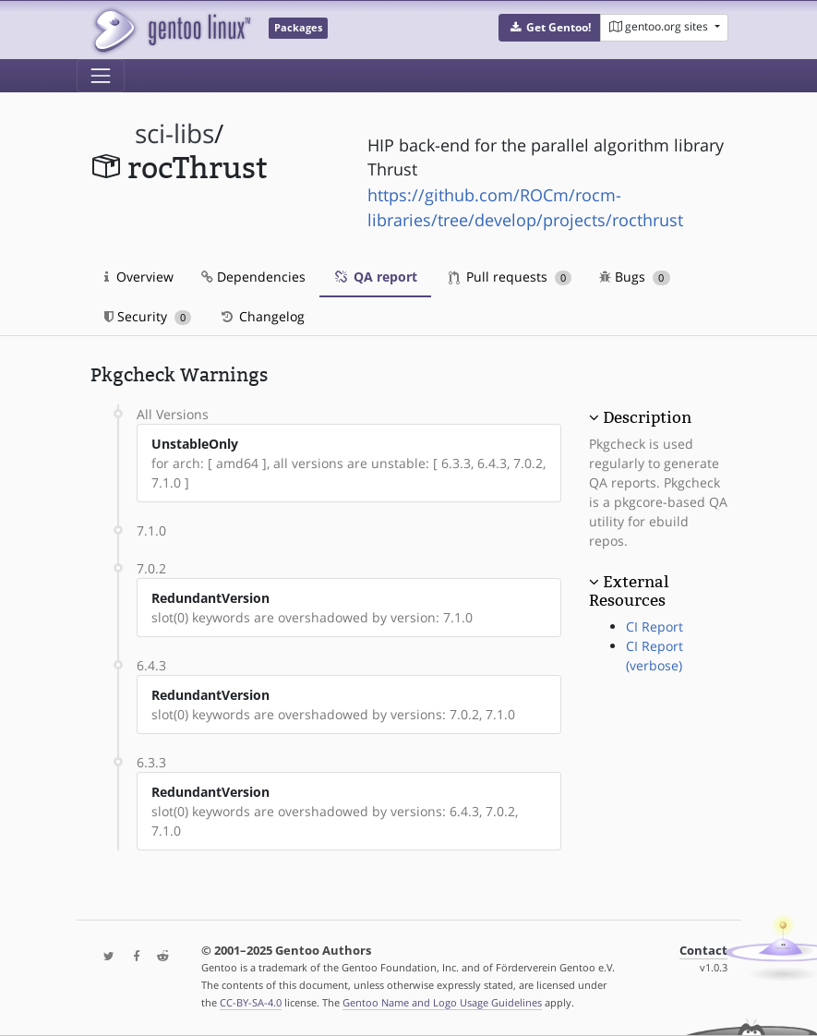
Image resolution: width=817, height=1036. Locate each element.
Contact (703, 950)
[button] (550, 28)
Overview (139, 276)
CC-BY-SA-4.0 (251, 1002)
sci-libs (174, 133)
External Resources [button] (628, 590)
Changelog (262, 316)
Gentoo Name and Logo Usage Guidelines (442, 1002)
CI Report (654, 626)
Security (148, 316)
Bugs (634, 276)
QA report (375, 276)
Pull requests (510, 276)
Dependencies (253, 276)
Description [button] (647, 417)
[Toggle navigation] (101, 75)
